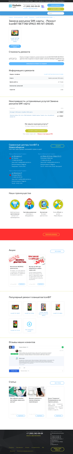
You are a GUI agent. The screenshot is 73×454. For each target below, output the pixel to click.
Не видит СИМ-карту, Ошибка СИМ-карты (21, 112)
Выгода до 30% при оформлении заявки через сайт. (35, 268)
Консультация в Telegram (19, 164)
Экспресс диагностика (43, 213)
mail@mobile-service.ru (24, 162)
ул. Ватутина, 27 (17, 173)
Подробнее (21, 284)
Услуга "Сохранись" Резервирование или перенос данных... (54, 400)
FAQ (43, 447)
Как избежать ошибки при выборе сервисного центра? (17, 400)
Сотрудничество (36, 447)
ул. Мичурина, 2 (17, 156)
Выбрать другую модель (15, 46)
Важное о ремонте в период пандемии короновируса (35, 400)
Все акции (56, 251)
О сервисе (11, 447)
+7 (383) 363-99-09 (31, 6)
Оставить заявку (56, 9)
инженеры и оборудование (29, 213)
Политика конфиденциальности (25, 451)
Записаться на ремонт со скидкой (36, 63)
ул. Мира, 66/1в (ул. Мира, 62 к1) (51, 156)
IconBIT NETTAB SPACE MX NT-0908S (53, 74)
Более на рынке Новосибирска (58, 213)
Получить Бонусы (51, 234)
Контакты (12, 451)
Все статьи (56, 383)
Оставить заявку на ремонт (36, 130)
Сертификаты (19, 447)
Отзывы (27, 447)
